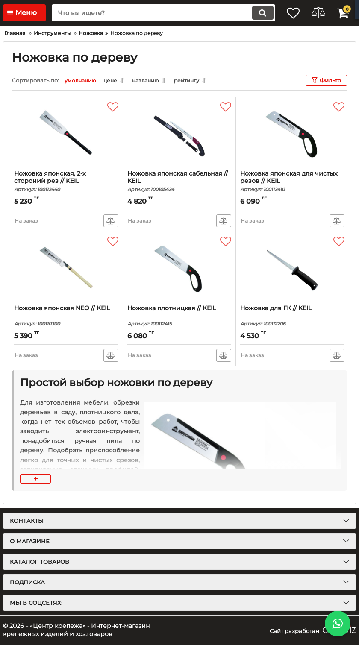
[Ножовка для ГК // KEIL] (292, 268)
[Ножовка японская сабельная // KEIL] (179, 134)
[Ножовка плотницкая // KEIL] (179, 268)
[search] (156, 12)
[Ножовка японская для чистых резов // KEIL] (292, 134)
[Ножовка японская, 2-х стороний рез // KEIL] (66, 134)
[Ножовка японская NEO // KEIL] (66, 268)
